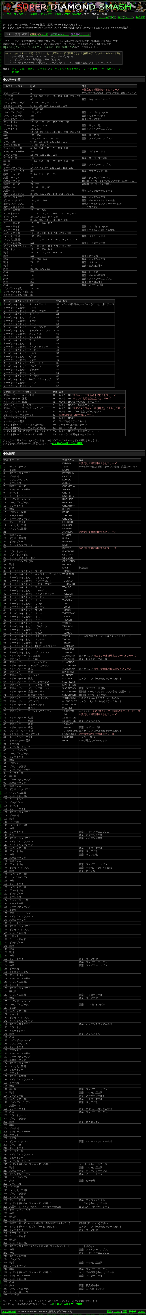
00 (107, 17)
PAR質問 (140, 17)
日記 (109, 1311)
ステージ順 (18, 69)
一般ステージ (36, 69)
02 (114, 17)
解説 (120, 17)
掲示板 (132, 1311)
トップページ (9, 14)
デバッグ (128, 17)
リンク (117, 1311)
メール (141, 1311)
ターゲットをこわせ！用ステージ (67, 69)
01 (111, 17)
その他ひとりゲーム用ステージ (104, 69)
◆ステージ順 (11, 79)
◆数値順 (9, 453)
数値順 (15, 72)
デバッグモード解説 (50, 14)
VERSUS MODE (72, 14)
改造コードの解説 (28, 14)
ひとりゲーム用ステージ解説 (67, 443)
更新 (125, 1311)
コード (102, 17)
